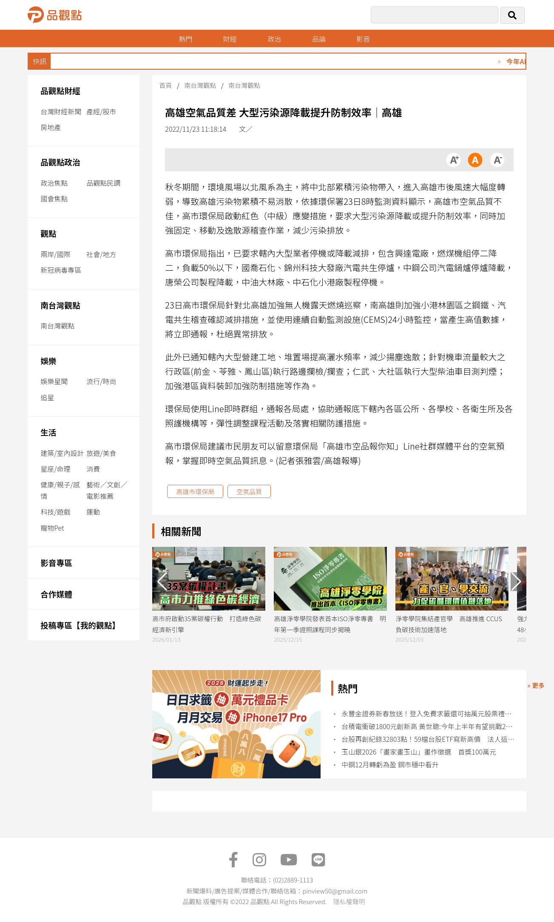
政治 (274, 39)
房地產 (50, 127)
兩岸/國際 (55, 254)
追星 (47, 397)
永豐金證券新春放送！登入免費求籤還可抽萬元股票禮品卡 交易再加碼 (428, 713)
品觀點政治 (60, 161)
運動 (93, 511)
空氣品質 (249, 491)
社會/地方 (101, 254)
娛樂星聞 (54, 381)
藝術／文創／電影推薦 (106, 490)
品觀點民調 (103, 183)
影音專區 (56, 562)
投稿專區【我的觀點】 (80, 625)
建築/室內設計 (62, 453)
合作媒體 (56, 594)
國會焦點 (54, 198)
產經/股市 (101, 111)
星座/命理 (55, 469)
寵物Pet (52, 528)
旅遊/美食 (101, 453)
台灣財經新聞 (60, 111)
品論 (319, 39)
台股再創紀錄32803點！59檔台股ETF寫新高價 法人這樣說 (428, 739)
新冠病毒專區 (60, 270)
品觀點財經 (60, 90)
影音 (363, 39)
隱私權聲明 (349, 901)
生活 (48, 432)
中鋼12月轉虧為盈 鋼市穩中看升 (390, 764)
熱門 (185, 39)
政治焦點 (54, 183)
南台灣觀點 (60, 305)
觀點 (48, 233)
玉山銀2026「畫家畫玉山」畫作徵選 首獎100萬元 (418, 752)
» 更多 (536, 685)
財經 (230, 39)
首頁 (165, 85)
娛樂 (48, 360)
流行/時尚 (101, 381)
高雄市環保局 (195, 491)
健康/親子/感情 (60, 490)
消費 (93, 469)
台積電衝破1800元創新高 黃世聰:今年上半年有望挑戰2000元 (428, 726)
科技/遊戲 (55, 511)
